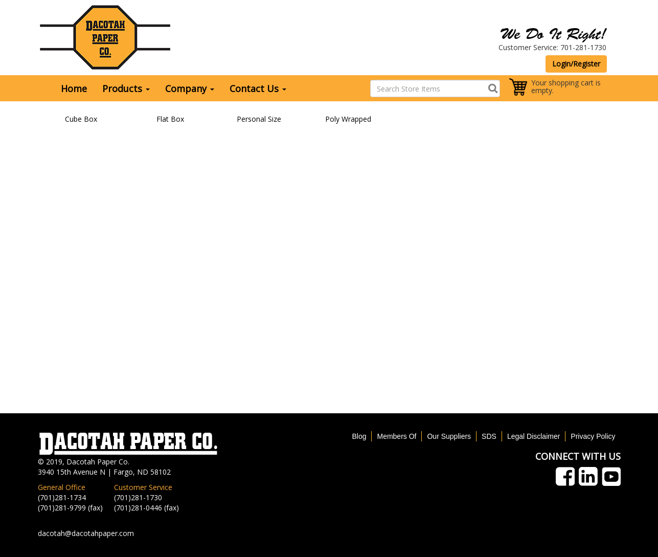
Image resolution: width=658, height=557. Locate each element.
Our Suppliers (449, 436)
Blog (359, 436)
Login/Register (576, 64)
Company (189, 88)
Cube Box (81, 119)
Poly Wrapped (348, 119)
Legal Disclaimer (533, 436)
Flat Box (170, 119)
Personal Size (259, 119)
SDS (489, 436)
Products (126, 88)
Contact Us (258, 88)
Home (74, 88)
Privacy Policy (593, 436)
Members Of (396, 436)
